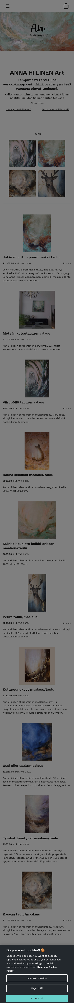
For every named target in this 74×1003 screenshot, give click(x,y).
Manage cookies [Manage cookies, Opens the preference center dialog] (37, 980)
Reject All (37, 990)
